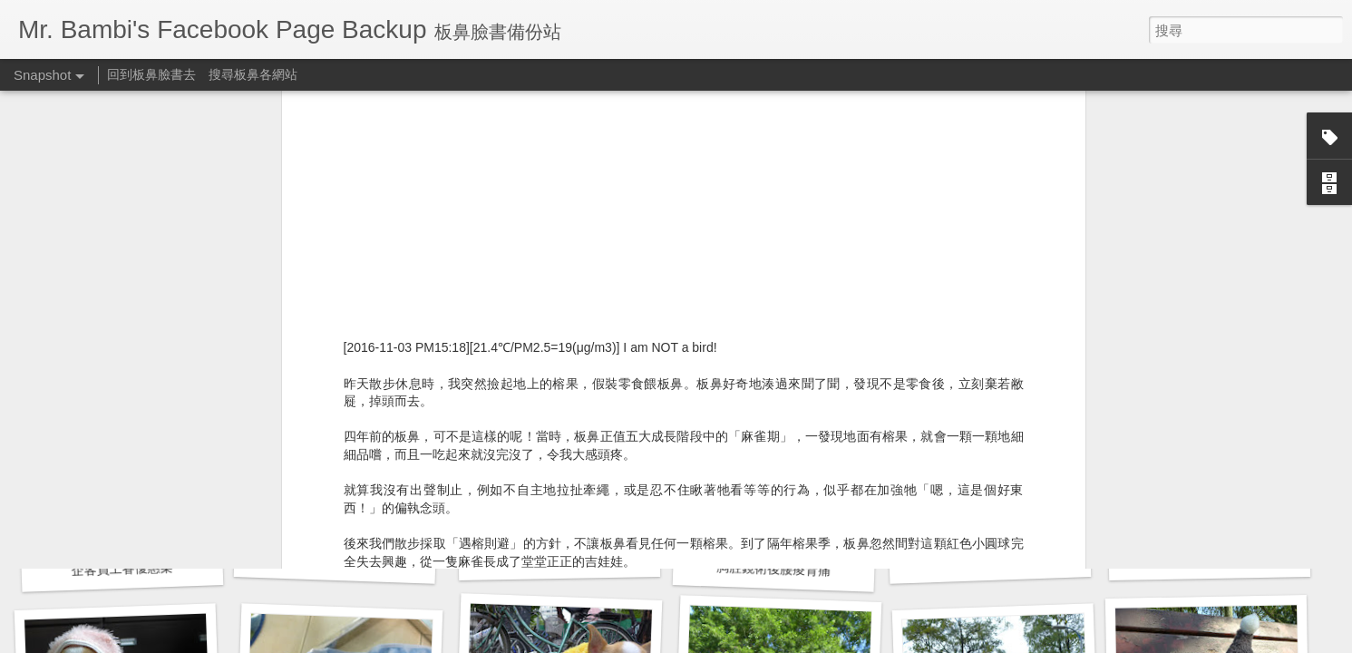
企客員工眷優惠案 (121, 569)
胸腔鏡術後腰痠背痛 (559, 559)
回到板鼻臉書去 (151, 74)
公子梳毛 (990, 560)
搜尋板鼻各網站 (253, 74)
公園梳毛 (1209, 558)
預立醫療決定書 (334, 560)
